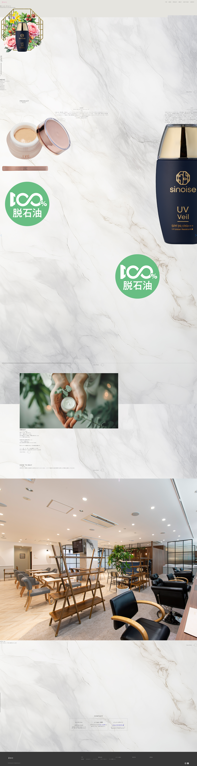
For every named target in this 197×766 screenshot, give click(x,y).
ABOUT (180, 2)
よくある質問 (102, 726)
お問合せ (151, 757)
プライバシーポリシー (103, 759)
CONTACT (192, 2)
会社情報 (82, 759)
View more (59, 120)
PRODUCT (175, 2)
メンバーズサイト (95, 759)
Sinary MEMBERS (118, 727)
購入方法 (134, 757)
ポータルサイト (88, 759)
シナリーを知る (118, 757)
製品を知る (100, 757)
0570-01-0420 (79, 727)
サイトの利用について (112, 759)
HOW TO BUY (186, 2)
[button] (196, 236)
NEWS (170, 2)
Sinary (4, 2)
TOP (166, 2)
